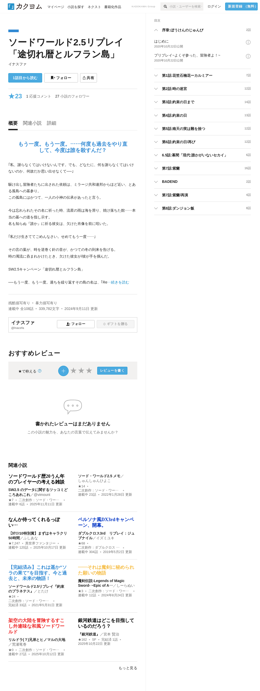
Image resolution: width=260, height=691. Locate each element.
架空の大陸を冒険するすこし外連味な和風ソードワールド (36, 626)
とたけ (42, 591)
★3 (80, 591)
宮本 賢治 (111, 634)
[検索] (165, 6)
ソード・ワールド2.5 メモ (99, 476)
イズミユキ (105, 538)
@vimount (42, 495)
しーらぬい (125, 585)
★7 (11, 500)
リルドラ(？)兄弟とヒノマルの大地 (36, 640)
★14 (81, 486)
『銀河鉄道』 (89, 634)
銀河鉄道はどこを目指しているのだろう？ (106, 623)
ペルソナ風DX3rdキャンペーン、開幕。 (106, 522)
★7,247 (14, 543)
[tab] (14, 124)
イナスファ (17, 64)
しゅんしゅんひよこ (94, 481)
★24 (11, 596)
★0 (11, 650)
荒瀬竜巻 (19, 644)
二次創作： (40, 500)
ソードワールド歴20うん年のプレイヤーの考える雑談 (36, 479)
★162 (82, 639)
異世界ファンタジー (40, 543)
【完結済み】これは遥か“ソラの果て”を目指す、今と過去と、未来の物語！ (37, 573)
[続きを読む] (72, 224)
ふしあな (30, 538)
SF (94, 639)
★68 (81, 543)
